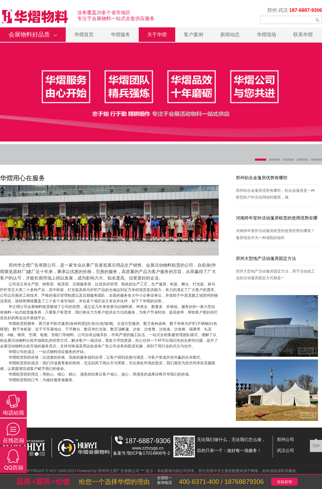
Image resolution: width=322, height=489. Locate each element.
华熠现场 (266, 34)
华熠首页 (84, 34)
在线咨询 (284, 482)
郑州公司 (285, 439)
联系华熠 (303, 34)
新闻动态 (230, 34)
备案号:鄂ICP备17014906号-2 (141, 453)
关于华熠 (157, 34)
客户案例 (193, 34)
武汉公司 (285, 450)
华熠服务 (120, 34)
